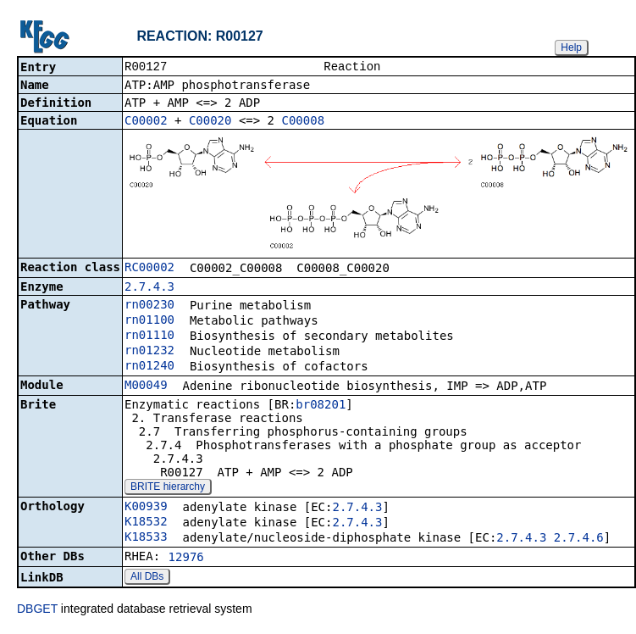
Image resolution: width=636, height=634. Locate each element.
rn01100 (149, 321)
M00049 (146, 386)
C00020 (210, 122)
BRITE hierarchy (167, 488)
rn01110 (149, 336)
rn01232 (149, 352)
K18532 (146, 523)
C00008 (302, 122)
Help (571, 47)
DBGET (37, 610)
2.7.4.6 (579, 539)
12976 (186, 558)
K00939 (146, 507)
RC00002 (149, 268)
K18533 (146, 538)
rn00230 (149, 306)
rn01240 (149, 367)
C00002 (146, 122)
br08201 (321, 406)
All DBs (146, 578)
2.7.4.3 (149, 288)
